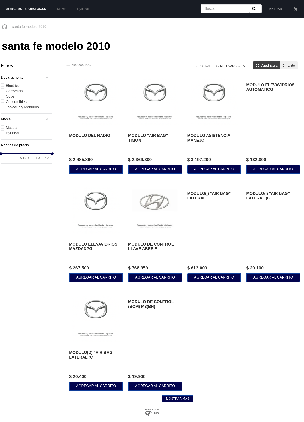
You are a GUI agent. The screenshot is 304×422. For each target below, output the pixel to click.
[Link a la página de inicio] (4, 27)
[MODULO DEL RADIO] (96, 124)
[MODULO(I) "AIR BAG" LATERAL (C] (273, 233)
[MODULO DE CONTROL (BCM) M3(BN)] (155, 341)
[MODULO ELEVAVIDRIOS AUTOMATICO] (273, 124)
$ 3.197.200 (42, 158)
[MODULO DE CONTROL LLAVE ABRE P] (155, 233)
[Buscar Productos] (255, 9)
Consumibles (16, 102)
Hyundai (12, 133)
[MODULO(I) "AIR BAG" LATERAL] (214, 233)
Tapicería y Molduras (22, 107)
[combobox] (231, 8)
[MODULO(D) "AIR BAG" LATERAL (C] (96, 341)
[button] (26, 78)
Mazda (11, 128)
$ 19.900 (26, 158)
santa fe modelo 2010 (29, 27)
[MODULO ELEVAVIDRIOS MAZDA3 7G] (96, 233)
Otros (10, 96)
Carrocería (14, 91)
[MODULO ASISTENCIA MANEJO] (214, 124)
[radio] (266, 65)
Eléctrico (12, 86)
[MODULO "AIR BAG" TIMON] (155, 124)
